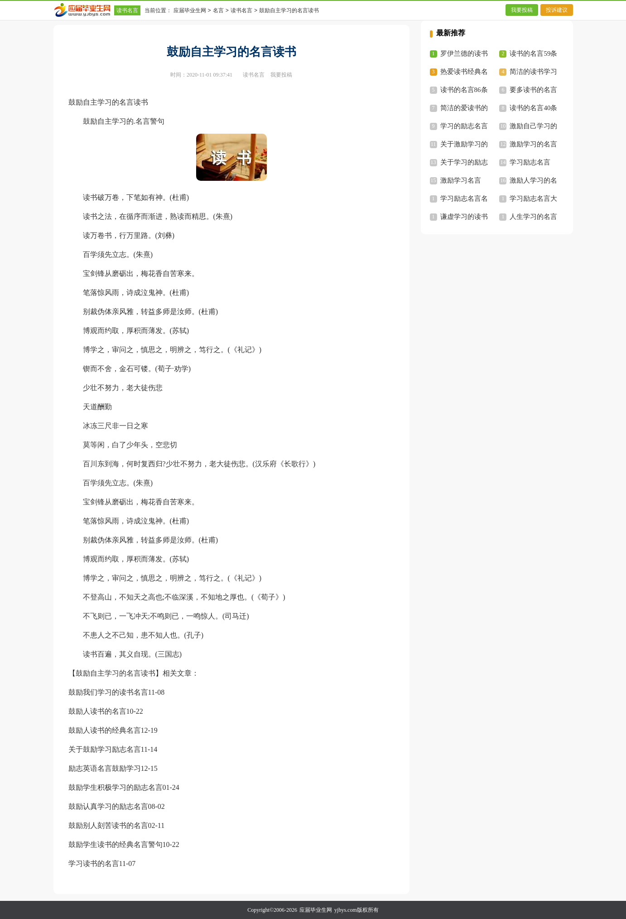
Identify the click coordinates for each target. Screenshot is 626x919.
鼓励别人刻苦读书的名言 (108, 825)
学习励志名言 (530, 162)
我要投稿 (522, 10)
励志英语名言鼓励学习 (104, 768)
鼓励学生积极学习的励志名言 (115, 787)
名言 (218, 10)
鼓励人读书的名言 (97, 711)
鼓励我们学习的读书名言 (108, 692)
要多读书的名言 (533, 89)
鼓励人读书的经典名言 (104, 730)
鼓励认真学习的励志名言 (108, 806)
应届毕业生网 (189, 10)
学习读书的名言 (93, 863)
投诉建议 (557, 10)
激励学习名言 (460, 180)
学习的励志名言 (464, 126)
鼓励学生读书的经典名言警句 (115, 844)
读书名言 (127, 10)
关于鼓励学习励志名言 (104, 749)
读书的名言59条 (533, 53)
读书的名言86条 (464, 89)
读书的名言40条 (533, 107)
